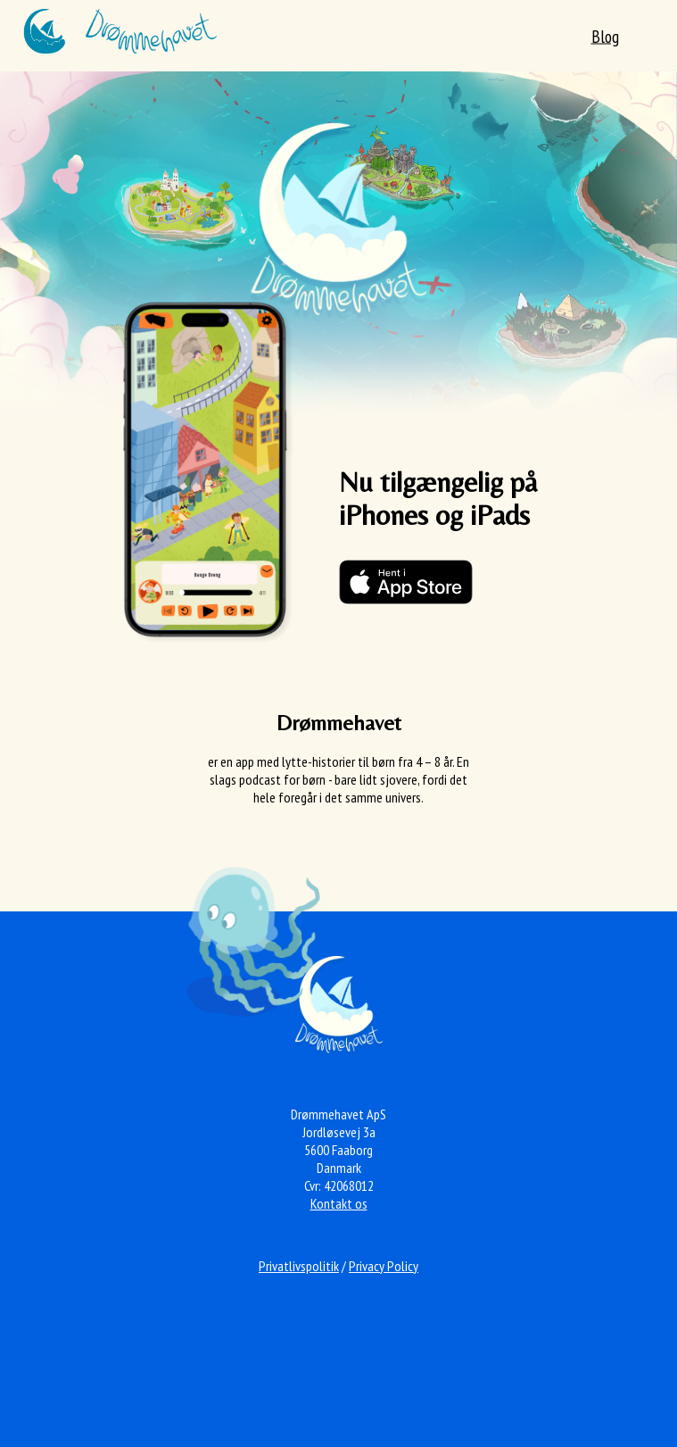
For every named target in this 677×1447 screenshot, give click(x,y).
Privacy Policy (383, 1266)
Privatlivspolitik (299, 1266)
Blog (605, 36)
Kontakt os (338, 1203)
